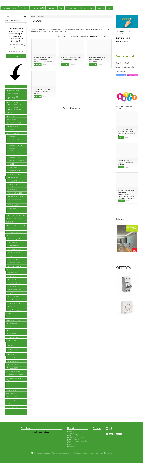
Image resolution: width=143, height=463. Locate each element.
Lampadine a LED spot (15, 154)
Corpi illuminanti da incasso (14, 185)
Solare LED (12, 208)
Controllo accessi (12, 317)
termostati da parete (15, 361)
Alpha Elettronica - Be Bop (16, 225)
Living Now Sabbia (14, 262)
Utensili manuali (12, 390)
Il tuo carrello (37, 8)
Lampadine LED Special (16, 160)
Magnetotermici (12, 93)
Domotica (34, 16)
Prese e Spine (11, 119)
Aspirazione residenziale (15, 375)
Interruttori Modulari (13, 90)
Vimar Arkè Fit (12, 306)
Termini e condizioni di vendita (77, 441)
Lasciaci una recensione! (123, 39)
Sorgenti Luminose (13, 133)
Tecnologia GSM (12, 368)
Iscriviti (16, 56)
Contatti (100, 8)
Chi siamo (24, 8)
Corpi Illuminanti (12, 177)
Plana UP (9, 414)
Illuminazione (10, 130)
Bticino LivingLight (14, 239)
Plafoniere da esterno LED (15, 200)
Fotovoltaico (10, 393)
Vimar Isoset (12, 276)
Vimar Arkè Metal (14, 303)
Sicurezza (9, 313)
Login (109, 8)
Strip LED (11, 164)
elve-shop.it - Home (9, 8)
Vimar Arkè (11, 293)
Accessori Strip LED (14, 174)
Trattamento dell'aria (13, 371)
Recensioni (71, 446)
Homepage (71, 431)
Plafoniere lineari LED (15, 193)
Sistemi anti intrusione (14, 320)
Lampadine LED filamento (13, 141)
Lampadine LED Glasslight (13, 149)
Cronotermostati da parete (14, 350)
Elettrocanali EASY (13, 229)
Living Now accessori (15, 266)
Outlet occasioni (11, 87)
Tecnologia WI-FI (12, 364)
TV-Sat (8, 404)
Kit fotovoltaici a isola (14, 397)
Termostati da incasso (15, 358)
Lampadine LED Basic (15, 145)
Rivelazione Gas (11, 407)
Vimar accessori (13, 273)
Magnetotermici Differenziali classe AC (14, 98)
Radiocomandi (11, 333)
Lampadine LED (13, 136)
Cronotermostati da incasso (14, 345)
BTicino (9, 235)
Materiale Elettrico (12, 113)
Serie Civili (9, 222)
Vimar (9, 269)
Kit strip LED (12, 167)
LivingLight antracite (14, 246)
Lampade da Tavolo (14, 212)
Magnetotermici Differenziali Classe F (14, 108)
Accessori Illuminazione (14, 218)
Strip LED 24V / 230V (15, 171)
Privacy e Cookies (73, 439)
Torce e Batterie (12, 126)
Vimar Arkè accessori (15, 310)
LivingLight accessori (15, 249)
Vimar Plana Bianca (14, 283)
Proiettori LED (13, 205)
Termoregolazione (12, 337)
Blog (61, 8)
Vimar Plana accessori (15, 290)
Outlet (69, 443)
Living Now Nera (13, 259)
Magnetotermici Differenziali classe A (14, 103)
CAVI (7, 410)
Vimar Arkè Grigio (14, 300)
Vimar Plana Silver (14, 286)
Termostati (10, 354)
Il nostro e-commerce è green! (77, 437)
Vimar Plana (12, 279)
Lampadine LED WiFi (15, 157)
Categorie (51, 8)
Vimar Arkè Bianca (14, 296)
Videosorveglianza (13, 323)
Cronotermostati (12, 340)
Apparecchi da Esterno (15, 196)
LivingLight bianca (13, 242)
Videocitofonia (11, 400)
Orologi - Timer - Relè (14, 123)
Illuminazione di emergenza (16, 215)
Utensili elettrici (12, 387)
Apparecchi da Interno (15, 181)
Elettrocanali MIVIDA (14, 232)
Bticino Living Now (14, 252)
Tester (9, 383)
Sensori (41, 16)
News (69, 445)
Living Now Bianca (14, 256)
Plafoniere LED (13, 189)
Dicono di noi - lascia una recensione (80, 8)
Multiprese (10, 116)
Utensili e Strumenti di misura (13, 379)
